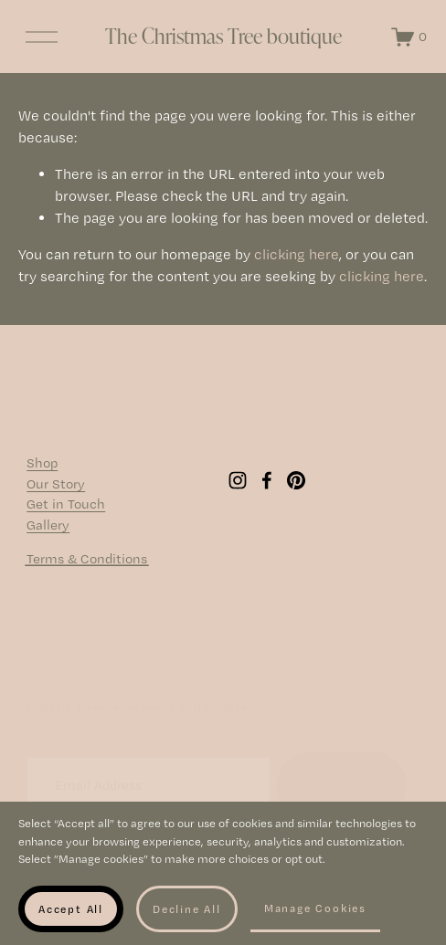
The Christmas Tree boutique (223, 43)
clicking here (296, 269)
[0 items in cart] (401, 43)
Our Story (56, 493)
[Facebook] (267, 489)
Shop (42, 472)
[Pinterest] (296, 489)
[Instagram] (237, 489)
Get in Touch (66, 513)
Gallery (48, 534)
